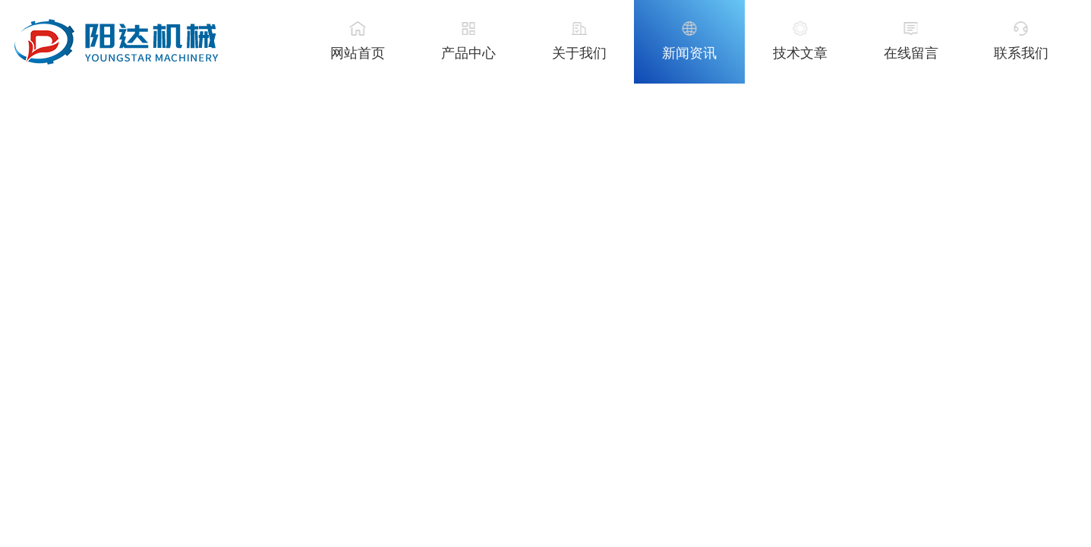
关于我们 (579, 53)
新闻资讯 (689, 53)
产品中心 (468, 53)
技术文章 (800, 53)
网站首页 (357, 53)
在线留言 (911, 53)
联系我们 (1021, 53)
